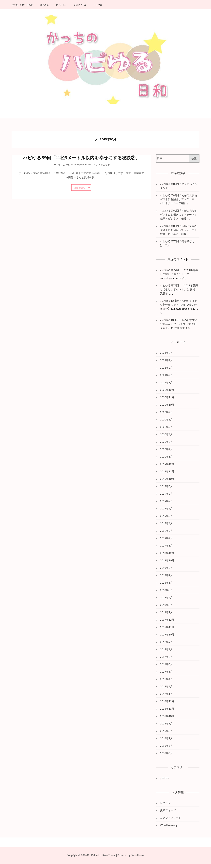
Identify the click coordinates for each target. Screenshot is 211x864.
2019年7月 (166, 501)
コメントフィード (170, 817)
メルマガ (97, 5)
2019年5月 (166, 515)
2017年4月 (166, 678)
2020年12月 (167, 389)
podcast (164, 777)
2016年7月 (166, 738)
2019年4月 (166, 523)
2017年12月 (167, 619)
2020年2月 (166, 449)
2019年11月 (167, 471)
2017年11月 (167, 627)
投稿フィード (168, 810)
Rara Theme (109, 855)
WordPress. (138, 855)
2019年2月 (166, 538)
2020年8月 (166, 419)
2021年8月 (166, 352)
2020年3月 (166, 441)
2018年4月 (166, 597)
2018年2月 (166, 604)
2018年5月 (166, 589)
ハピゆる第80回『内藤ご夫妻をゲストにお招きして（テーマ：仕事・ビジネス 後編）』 (178, 214)
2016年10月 (167, 716)
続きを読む (80, 187)
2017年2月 (166, 686)
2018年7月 (166, 575)
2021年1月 (166, 382)
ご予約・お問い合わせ (22, 5)
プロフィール (80, 5)
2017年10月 (167, 634)
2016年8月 (166, 730)
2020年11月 (167, 397)
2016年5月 (166, 753)
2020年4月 (166, 434)
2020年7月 (166, 426)
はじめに (44, 5)
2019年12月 (167, 463)
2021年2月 (166, 374)
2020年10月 (167, 404)
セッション (61, 5)
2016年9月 (166, 723)
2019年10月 (167, 478)
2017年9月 (166, 641)
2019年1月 (166, 545)
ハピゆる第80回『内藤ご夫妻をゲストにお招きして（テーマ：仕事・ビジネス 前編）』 (178, 229)
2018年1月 (166, 612)
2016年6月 (166, 745)
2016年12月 (167, 701)
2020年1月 (166, 456)
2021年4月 (166, 360)
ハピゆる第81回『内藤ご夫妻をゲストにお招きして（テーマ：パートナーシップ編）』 (178, 199)
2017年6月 (166, 664)
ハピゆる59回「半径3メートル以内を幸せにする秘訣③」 (81, 157)
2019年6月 (166, 508)
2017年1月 (166, 693)
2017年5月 (166, 671)
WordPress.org (168, 825)
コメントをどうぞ (100, 164)
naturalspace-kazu (80, 164)
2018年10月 (167, 560)
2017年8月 (166, 649)
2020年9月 (166, 412)
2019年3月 (166, 530)
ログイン (165, 802)
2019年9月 (166, 486)
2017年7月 (166, 656)
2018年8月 (166, 567)
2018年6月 (166, 582)
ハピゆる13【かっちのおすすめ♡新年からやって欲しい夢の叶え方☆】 (178, 304)
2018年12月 (167, 552)
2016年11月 (167, 708)
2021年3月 (166, 367)
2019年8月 (166, 493)
